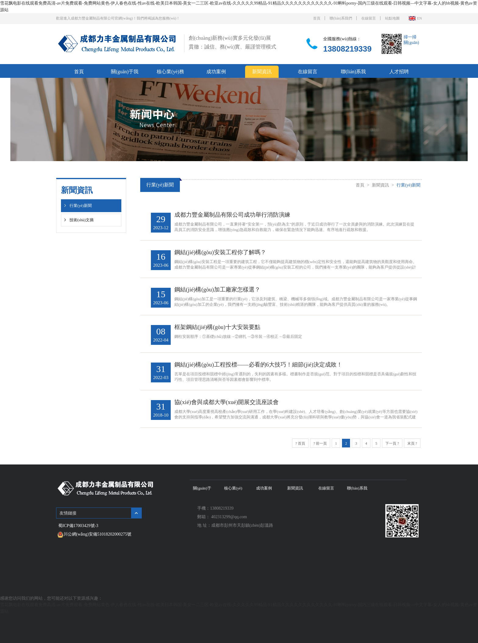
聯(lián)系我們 (341, 18)
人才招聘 (399, 71)
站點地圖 (392, 18)
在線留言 (368, 18)
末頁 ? (412, 449)
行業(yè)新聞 (81, 205)
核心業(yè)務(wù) (170, 72)
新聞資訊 (262, 71)
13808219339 (347, 48)
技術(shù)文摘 (82, 219)
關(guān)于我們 (124, 72)
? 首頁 (300, 449)
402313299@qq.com (229, 522)
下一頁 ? (392, 449)
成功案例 (216, 71)
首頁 (316, 18)
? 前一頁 (320, 449)
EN (419, 18)
